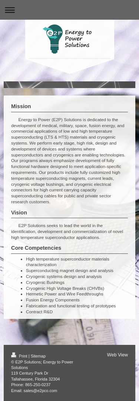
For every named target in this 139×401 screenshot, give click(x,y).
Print (20, 356)
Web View (117, 355)
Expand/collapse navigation (69, 10)
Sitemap (38, 356)
